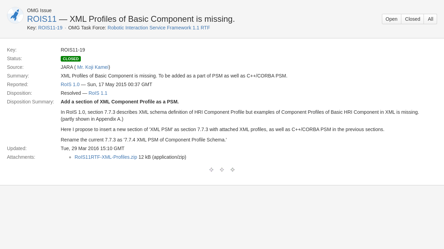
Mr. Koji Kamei (92, 67)
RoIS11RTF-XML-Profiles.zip (106, 157)
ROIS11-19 (50, 27)
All (430, 19)
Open (392, 19)
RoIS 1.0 (70, 84)
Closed (412, 19)
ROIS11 (42, 19)
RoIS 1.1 (97, 93)
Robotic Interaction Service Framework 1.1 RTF (159, 27)
